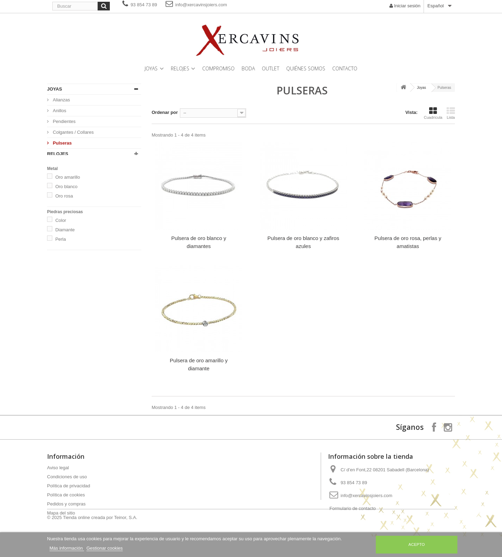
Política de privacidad (68, 485)
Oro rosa (64, 232)
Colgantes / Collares (73, 132)
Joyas (151, 68)
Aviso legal (58, 467)
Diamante (65, 266)
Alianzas (61, 99)
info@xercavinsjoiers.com (196, 4)
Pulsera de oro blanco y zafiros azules (303, 242)
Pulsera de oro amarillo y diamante (199, 364)
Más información (67, 548)
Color (60, 257)
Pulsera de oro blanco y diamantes (198, 242)
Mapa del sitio (61, 513)
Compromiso (218, 68)
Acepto (417, 544)
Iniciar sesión (404, 5)
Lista (451, 113)
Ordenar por (165, 112)
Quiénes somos (305, 68)
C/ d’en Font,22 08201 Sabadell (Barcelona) (385, 469)
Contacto (344, 68)
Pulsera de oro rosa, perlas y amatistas (407, 242)
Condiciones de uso (67, 476)
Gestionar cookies (104, 548)
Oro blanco (66, 223)
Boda (248, 68)
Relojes (180, 68)
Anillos (59, 110)
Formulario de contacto (352, 508)
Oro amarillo (67, 214)
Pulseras (62, 143)
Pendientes (64, 121)
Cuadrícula (433, 113)
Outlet (270, 68)
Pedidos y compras (66, 503)
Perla (60, 276)
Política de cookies (66, 494)
